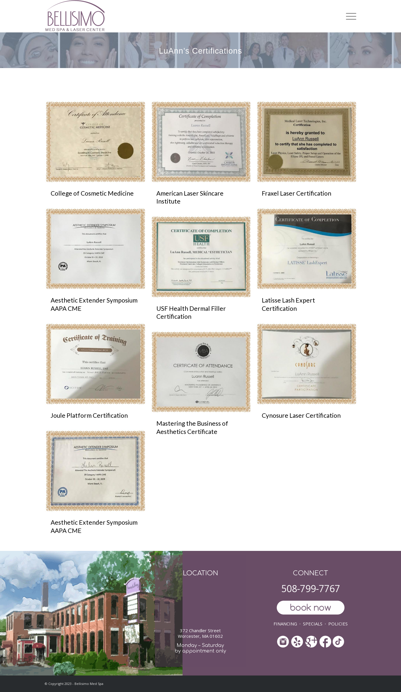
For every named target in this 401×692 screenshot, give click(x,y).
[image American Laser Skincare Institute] (203, 158)
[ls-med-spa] (75, 16)
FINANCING (285, 624)
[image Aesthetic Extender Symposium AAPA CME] (97, 265)
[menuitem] (349, 16)
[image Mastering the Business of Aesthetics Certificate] (203, 388)
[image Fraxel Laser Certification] (309, 153)
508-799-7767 (310, 588)
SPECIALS (312, 624)
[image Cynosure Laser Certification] (309, 376)
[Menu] (349, 16)
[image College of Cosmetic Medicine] (97, 153)
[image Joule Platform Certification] (97, 376)
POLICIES (338, 624)
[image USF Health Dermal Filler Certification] (203, 273)
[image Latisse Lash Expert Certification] (309, 265)
